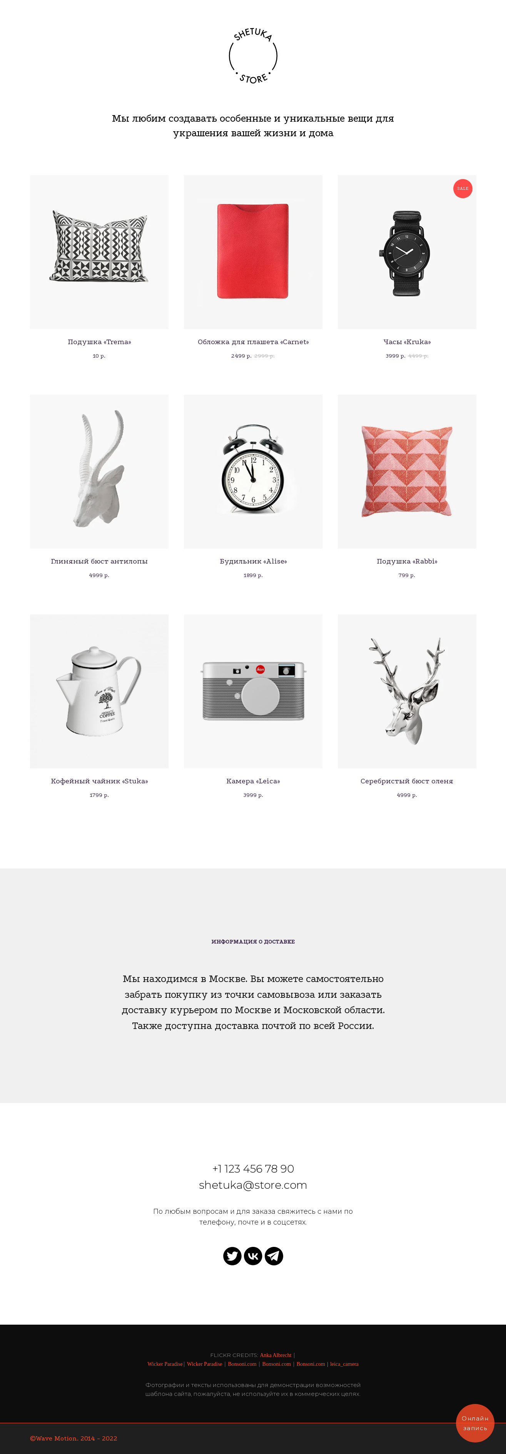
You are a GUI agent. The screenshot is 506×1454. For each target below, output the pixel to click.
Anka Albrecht (275, 1355)
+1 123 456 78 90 (253, 1168)
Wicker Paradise (165, 1364)
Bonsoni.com (242, 1364)
